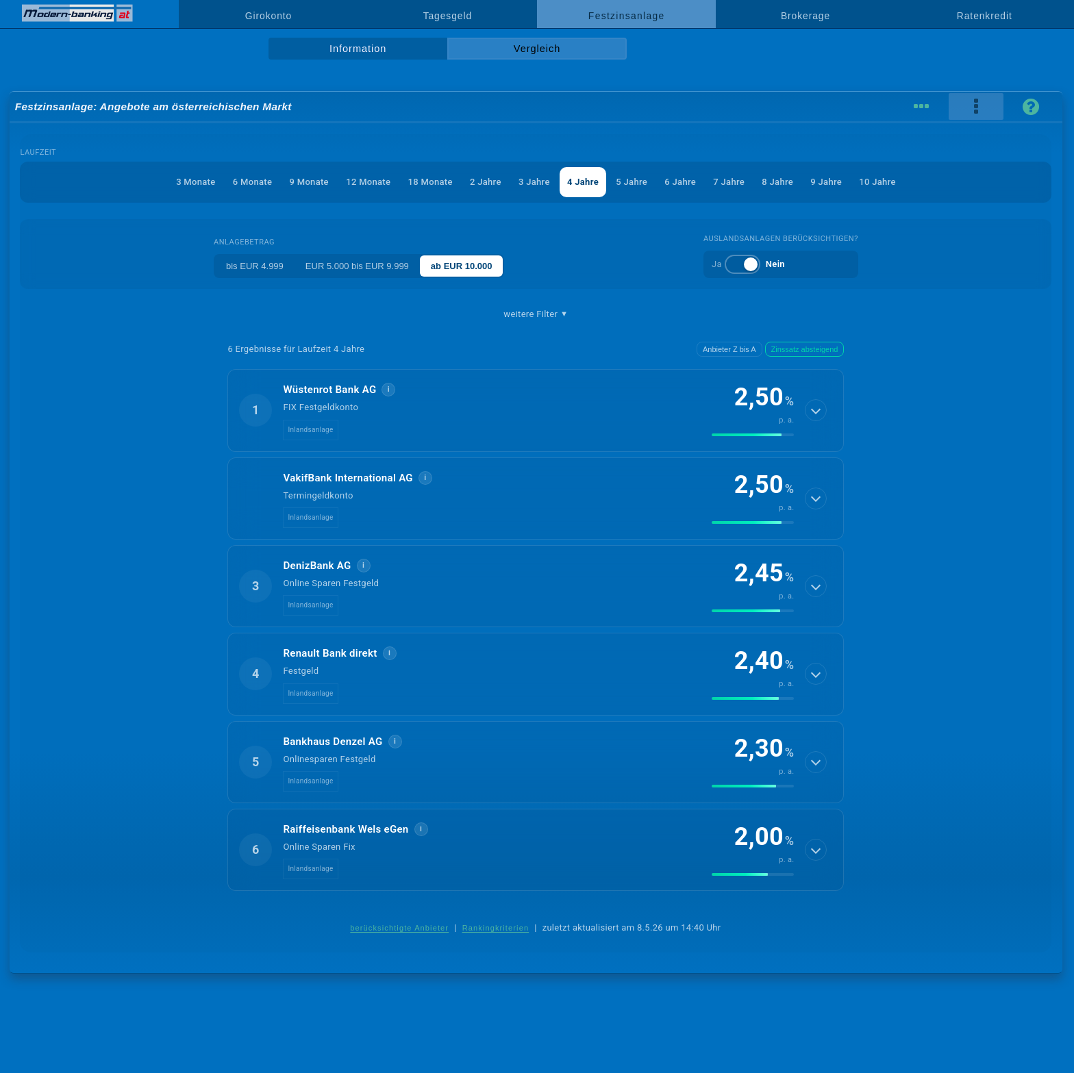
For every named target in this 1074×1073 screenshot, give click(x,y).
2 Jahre (485, 182)
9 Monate (309, 182)
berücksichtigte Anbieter (399, 928)
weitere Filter (535, 314)
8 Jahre (777, 182)
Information (357, 48)
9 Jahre (826, 182)
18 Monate (430, 182)
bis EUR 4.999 (255, 266)
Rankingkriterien (495, 928)
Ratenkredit (984, 15)
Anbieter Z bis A (729, 349)
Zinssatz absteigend (804, 349)
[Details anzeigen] (816, 410)
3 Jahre (534, 182)
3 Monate (195, 182)
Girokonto (268, 15)
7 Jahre (729, 182)
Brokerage (805, 15)
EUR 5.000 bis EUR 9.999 (357, 266)
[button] (535, 410)
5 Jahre (631, 182)
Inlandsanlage (310, 429)
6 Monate (252, 182)
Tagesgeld (447, 15)
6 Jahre (680, 182)
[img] (753, 434)
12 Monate (368, 182)
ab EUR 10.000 (461, 266)
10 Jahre (877, 182)
